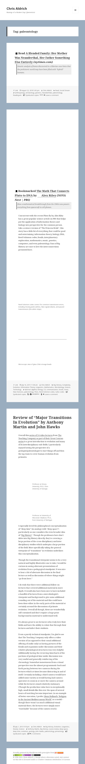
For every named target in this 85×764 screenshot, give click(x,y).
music (66, 389)
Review (15, 729)
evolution (24, 731)
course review (54, 729)
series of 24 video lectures (41, 435)
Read (57, 90)
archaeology (30, 93)
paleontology (57, 93)
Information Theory (28, 387)
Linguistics (39, 387)
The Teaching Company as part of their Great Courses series (40, 438)
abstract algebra (31, 389)
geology (32, 731)
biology (40, 389)
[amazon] (28, 734)
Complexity (66, 385)
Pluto (36, 392)
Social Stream (65, 90)
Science (67, 387)
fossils (61, 389)
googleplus (35, 394)
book (41, 95)
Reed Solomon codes (47, 392)
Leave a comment (52, 95)
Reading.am (17, 95)
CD (45, 389)
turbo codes (59, 392)
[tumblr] (41, 394)
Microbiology (59, 387)
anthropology (20, 93)
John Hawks (39, 731)
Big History (57, 385)
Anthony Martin (33, 729)
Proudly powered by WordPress (25, 752)
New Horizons (18, 392)
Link (16, 90)
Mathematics (49, 387)
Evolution (16, 387)
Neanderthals (47, 93)
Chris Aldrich (17, 8)
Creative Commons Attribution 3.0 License (54, 759)
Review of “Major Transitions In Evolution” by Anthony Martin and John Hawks (42, 422)
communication (52, 389)
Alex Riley (47, 195)
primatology (59, 731)
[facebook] (30, 394)
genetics (38, 93)
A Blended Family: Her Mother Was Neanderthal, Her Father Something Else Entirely (42, 57)
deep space (64, 729)
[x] (28, 394)
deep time (16, 731)
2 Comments (36, 734)
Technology (17, 389)
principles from (52, 752)
